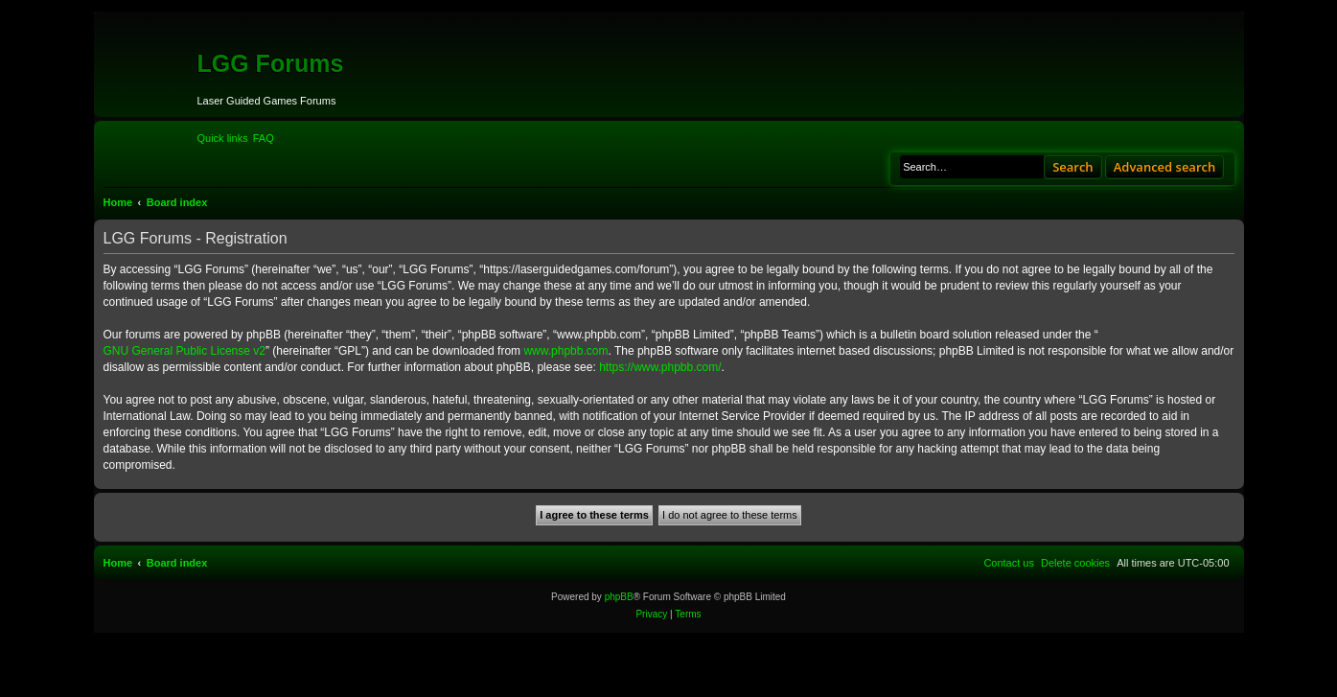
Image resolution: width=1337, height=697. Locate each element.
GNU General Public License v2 (184, 351)
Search (1073, 166)
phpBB (619, 597)
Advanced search (1165, 166)
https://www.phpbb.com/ (660, 367)
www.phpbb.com (565, 351)
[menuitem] (263, 138)
